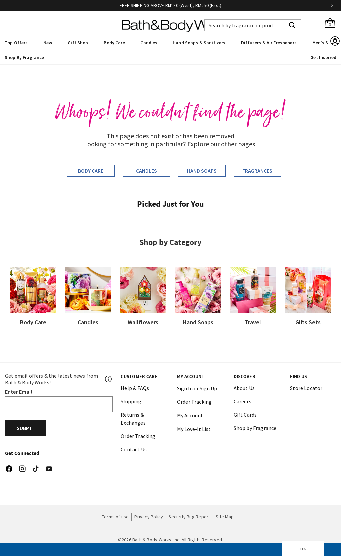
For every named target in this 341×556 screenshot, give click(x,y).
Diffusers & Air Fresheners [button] (269, 43)
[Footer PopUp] (108, 379)
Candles (146, 170)
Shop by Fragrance (255, 428)
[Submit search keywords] (292, 24)
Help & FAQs (135, 388)
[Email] (59, 404)
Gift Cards (245, 414)
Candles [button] (148, 43)
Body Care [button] (114, 43)
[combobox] (252, 25)
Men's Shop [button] (324, 43)
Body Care (90, 170)
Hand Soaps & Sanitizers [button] (199, 43)
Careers (242, 401)
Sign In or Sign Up (197, 388)
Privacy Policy (148, 517)
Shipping (131, 401)
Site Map (225, 517)
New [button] (47, 43)
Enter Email (18, 391)
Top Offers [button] (16, 43)
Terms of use (115, 517)
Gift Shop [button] (78, 43)
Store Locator (306, 388)
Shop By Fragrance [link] (24, 57)
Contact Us (134, 449)
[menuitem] (16, 42)
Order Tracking (138, 436)
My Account (190, 415)
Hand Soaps (202, 170)
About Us (244, 388)
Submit (26, 428)
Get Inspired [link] (323, 57)
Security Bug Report (189, 517)
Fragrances (257, 170)
